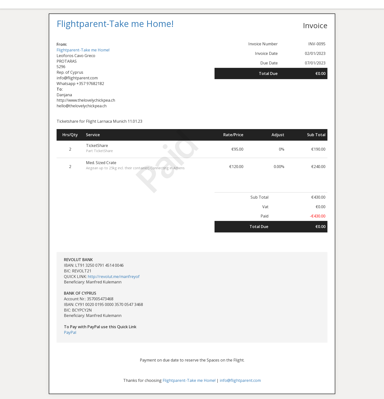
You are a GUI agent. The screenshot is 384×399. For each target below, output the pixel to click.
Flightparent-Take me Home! (83, 50)
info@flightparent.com (240, 380)
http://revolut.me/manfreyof (114, 276)
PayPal (70, 332)
